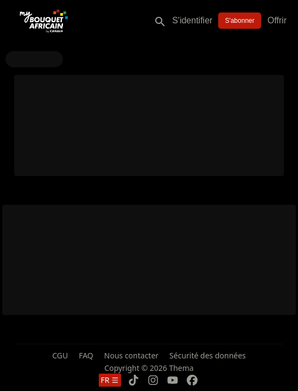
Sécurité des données (207, 355)
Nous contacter (131, 355)
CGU (60, 355)
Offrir (277, 20)
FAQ (86, 355)
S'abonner (239, 20)
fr (110, 380)
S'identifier (192, 20)
